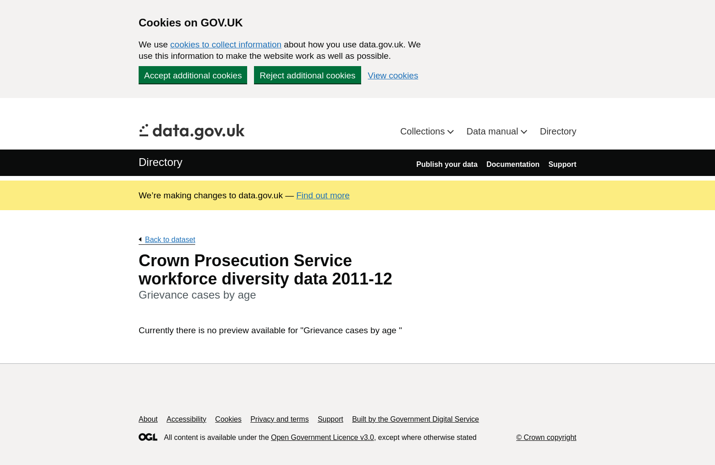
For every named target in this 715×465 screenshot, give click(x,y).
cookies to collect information (225, 44)
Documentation (513, 164)
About (148, 419)
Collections (423, 131)
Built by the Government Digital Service (415, 419)
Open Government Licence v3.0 (322, 437)
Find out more (323, 195)
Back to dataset (170, 239)
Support (562, 164)
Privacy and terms (279, 419)
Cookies (228, 419)
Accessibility (186, 419)
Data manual (493, 131)
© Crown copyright (546, 437)
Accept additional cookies (193, 75)
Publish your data (446, 164)
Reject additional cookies (307, 75)
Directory (558, 131)
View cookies (393, 75)
